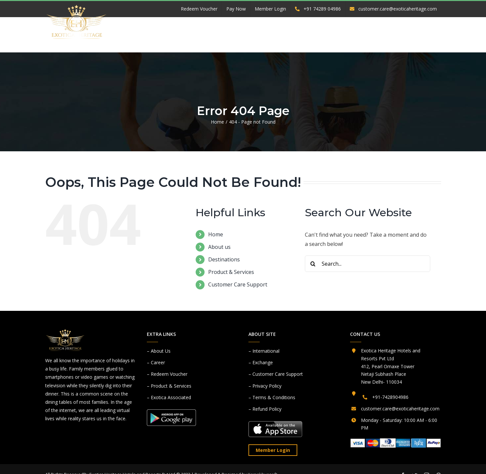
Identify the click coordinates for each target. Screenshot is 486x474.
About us (219, 247)
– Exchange (260, 362)
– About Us (159, 351)
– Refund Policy (264, 409)
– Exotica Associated (169, 397)
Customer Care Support (237, 284)
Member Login (273, 450)
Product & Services (231, 272)
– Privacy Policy (264, 386)
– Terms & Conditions (271, 397)
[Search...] (367, 263)
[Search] (313, 263)
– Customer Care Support (275, 374)
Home (215, 234)
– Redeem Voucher (167, 374)
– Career (156, 362)
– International (263, 351)
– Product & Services (169, 386)
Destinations (224, 259)
